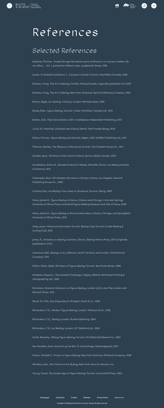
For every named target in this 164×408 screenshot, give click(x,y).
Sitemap (87, 397)
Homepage (44, 397)
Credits (74, 397)
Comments (60, 397)
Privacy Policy (102, 397)
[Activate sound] (144, 5)
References (119, 397)
